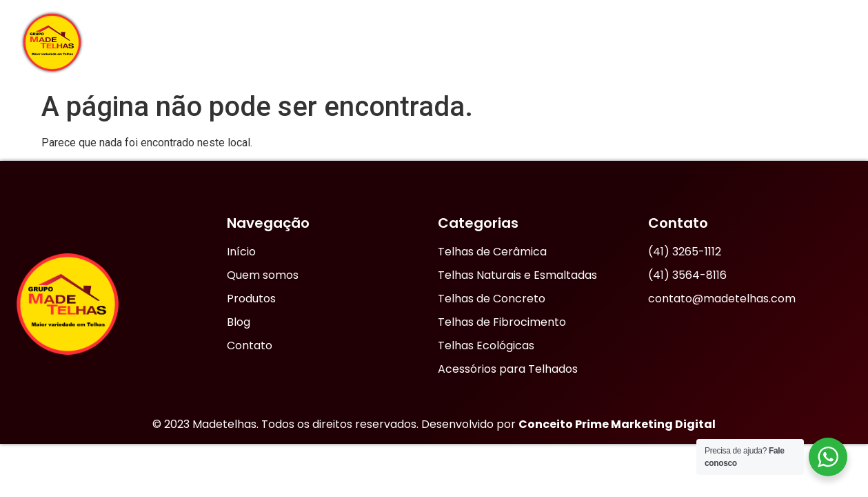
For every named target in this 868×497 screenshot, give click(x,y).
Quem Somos (430, 42)
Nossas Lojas (546, 42)
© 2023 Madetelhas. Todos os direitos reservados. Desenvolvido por (434, 424)
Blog (737, 42)
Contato (807, 42)
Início (345, 42)
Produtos (658, 42)
